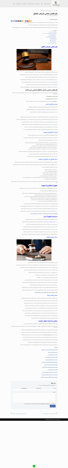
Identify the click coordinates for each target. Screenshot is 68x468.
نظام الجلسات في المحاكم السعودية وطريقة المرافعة (48, 409)
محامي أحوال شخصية (52, 10)
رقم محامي (27, 78)
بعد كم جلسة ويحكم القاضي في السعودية (50, 400)
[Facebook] (11, 22)
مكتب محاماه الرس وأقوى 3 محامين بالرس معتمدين (48, 414)
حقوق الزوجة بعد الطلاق (50, 234)
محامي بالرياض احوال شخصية (36, 326)
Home (56, 10)
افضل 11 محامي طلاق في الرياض (51, 395)
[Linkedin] (17, 22)
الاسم (54, 431)
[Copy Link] (31, 22)
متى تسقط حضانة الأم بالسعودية (51, 392)
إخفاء (51, 33)
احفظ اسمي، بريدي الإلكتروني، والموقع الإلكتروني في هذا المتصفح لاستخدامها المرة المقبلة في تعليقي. (39, 450)
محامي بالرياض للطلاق (53, 23)
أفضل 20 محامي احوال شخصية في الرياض (50, 398)
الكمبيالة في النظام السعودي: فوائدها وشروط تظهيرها (48, 403)
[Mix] (22, 22)
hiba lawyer (53, 16)
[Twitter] (13, 22)
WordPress (47, 466)
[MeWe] (20, 22)
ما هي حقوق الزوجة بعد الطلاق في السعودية (33, 240)
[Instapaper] (24, 22)
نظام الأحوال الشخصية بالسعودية (28, 363)
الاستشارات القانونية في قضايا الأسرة (49, 249)
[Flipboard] (27, 22)
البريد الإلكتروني (38, 431)
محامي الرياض (28, 234)
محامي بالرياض (51, 92)
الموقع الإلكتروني (23, 431)
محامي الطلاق (53, 84)
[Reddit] (15, 22)
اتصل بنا (49, 4)
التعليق (54, 436)
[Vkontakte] (26, 22)
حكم (31, 130)
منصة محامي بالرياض (52, 89)
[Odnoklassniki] (29, 22)
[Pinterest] (18, 22)
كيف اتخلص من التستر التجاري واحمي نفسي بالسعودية (48, 417)
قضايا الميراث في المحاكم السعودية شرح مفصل (49, 406)
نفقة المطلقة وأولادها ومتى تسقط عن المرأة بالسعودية (48, 389)
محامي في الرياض (52, 137)
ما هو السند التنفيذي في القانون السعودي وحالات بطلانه (48, 420)
